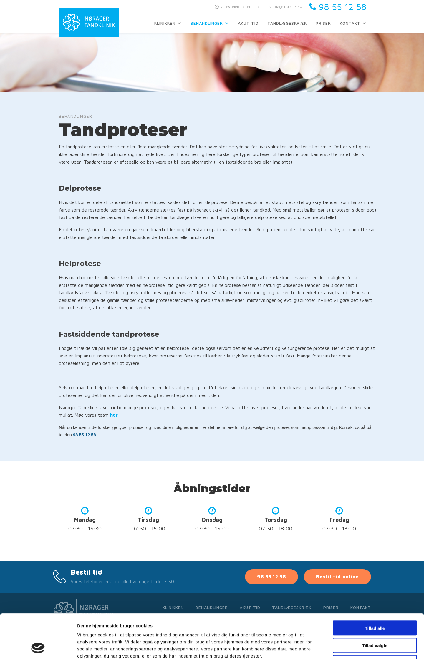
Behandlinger (210, 23)
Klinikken (168, 23)
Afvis (375, 621)
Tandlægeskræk (287, 23)
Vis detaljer (306, 647)
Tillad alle (375, 586)
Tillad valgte (374, 604)
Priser (323, 23)
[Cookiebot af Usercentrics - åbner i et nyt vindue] (38, 647)
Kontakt (353, 23)
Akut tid (248, 23)
